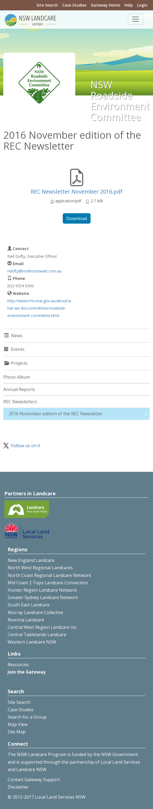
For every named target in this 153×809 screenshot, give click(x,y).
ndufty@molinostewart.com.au (34, 271)
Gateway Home (105, 5)
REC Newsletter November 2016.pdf (76, 191)
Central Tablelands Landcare (37, 635)
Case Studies (74, 5)
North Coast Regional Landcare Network (49, 575)
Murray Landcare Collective (35, 612)
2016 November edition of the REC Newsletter (56, 414)
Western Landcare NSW (32, 642)
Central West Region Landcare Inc (42, 627)
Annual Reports (19, 389)
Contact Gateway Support (34, 780)
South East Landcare (29, 605)
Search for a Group (27, 717)
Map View (18, 724)
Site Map (17, 732)
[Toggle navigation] (135, 19)
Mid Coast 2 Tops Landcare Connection (48, 583)
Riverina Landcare (26, 620)
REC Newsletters (20, 402)
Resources (18, 665)
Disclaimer (18, 787)
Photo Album (16, 377)
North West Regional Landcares (40, 568)
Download (76, 218)
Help (128, 5)
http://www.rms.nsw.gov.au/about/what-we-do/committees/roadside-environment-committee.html (39, 308)
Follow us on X (25, 446)
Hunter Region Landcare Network (42, 590)
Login (142, 5)
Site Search (47, 5)
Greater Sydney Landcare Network (43, 597)
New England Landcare (31, 560)
